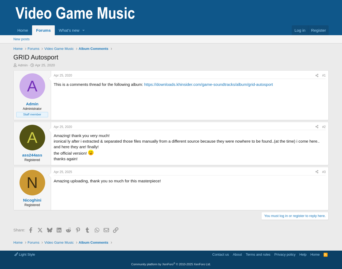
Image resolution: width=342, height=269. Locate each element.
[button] (83, 30)
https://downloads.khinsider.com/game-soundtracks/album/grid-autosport (208, 84)
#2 (324, 127)
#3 (324, 172)
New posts (21, 39)
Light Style (24, 254)
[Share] (316, 76)
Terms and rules (258, 254)
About (237, 254)
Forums (43, 30)
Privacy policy (285, 254)
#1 (324, 75)
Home (22, 30)
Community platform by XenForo (171, 264)
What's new (69, 30)
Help (303, 254)
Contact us (220, 254)
